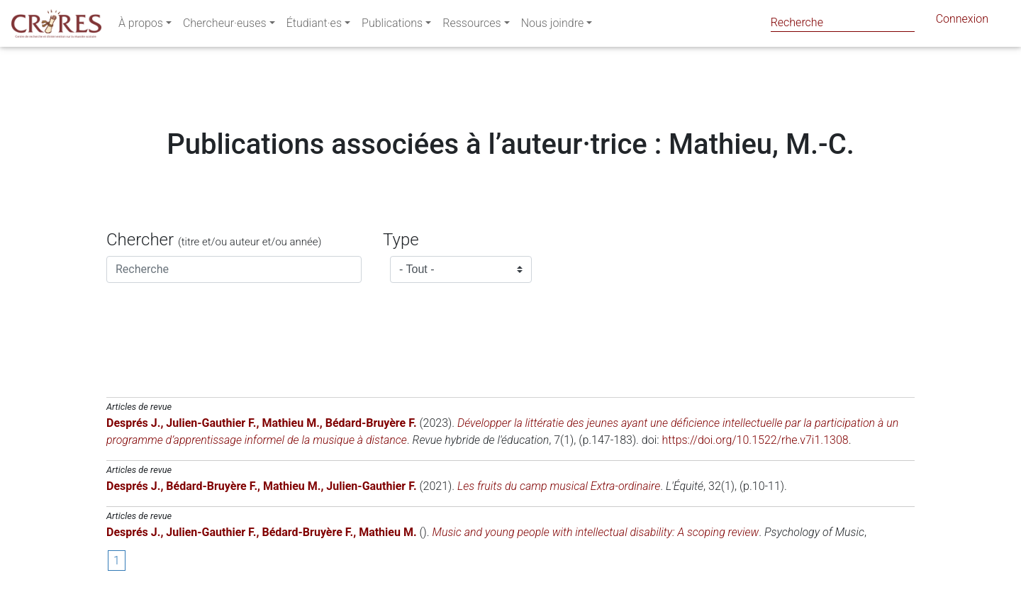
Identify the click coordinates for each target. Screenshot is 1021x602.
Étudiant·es (314, 26)
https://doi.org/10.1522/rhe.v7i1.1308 (755, 440)
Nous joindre (552, 26)
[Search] (843, 22)
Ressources (471, 26)
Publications (392, 26)
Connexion (962, 21)
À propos (140, 26)
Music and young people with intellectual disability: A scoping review (595, 532)
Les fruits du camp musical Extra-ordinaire (558, 486)
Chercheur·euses (225, 26)
